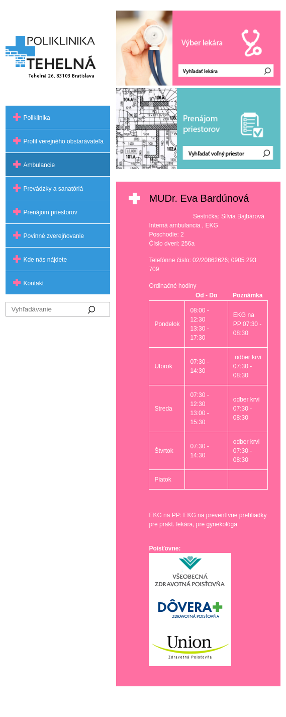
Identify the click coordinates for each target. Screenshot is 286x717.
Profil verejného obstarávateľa (63, 141)
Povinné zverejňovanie (53, 236)
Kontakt (33, 283)
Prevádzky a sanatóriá (53, 188)
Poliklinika (36, 117)
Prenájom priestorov (50, 212)
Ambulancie (39, 165)
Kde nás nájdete (45, 259)
